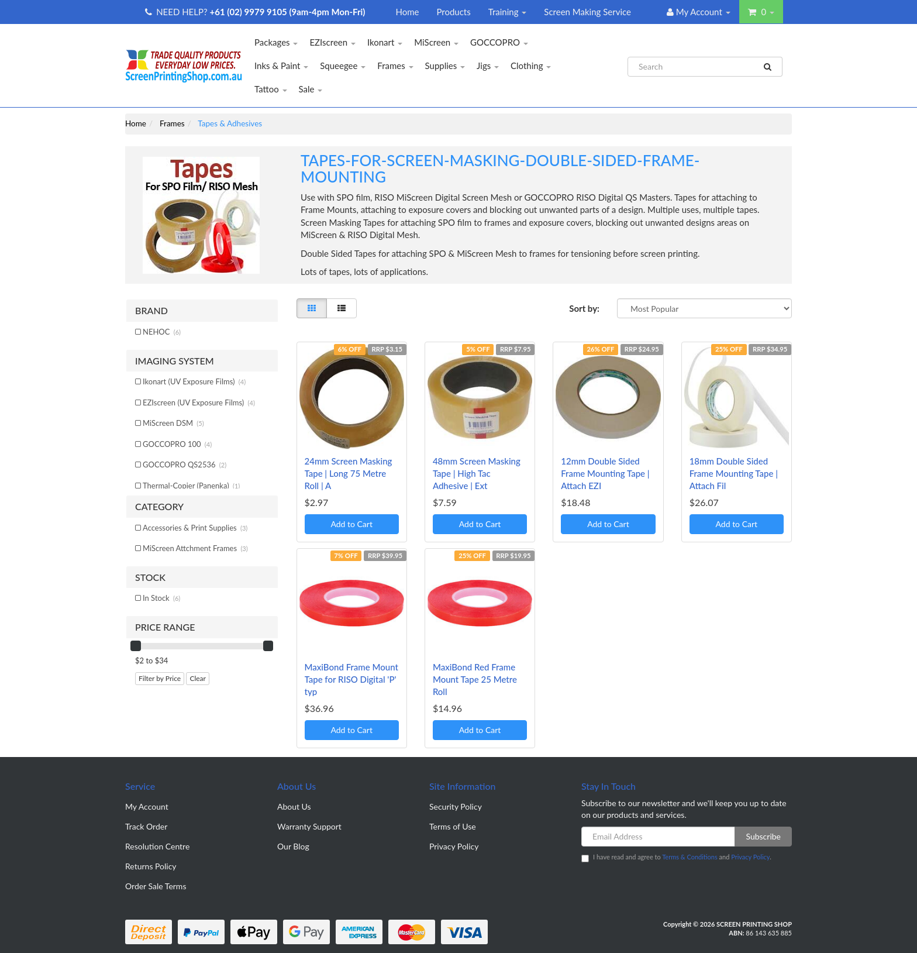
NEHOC (162, 331)
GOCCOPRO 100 (177, 444)
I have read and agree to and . (676, 857)
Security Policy (455, 806)
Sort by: (584, 308)
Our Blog (293, 846)
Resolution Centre (157, 846)
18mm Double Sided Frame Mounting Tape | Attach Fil (734, 473)
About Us (294, 806)
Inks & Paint (281, 65)
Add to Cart (351, 524)
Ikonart (384, 42)
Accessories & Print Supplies (195, 527)
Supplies (445, 65)
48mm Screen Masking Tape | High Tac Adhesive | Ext (476, 473)
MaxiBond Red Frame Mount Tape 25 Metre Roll (475, 679)
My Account (146, 806)
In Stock (161, 598)
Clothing (531, 65)
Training (507, 11)
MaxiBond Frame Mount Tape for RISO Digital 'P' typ (351, 679)
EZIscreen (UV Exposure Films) (199, 402)
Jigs (488, 65)
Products (453, 11)
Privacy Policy (453, 846)
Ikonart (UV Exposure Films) (194, 381)
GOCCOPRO (499, 42)
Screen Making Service (587, 11)
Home (407, 11)
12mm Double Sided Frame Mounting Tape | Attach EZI (605, 473)
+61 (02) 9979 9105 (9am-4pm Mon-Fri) (288, 11)
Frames (395, 65)
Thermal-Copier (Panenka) (191, 485)
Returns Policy (151, 866)
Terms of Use (452, 826)
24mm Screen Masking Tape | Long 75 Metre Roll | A (348, 473)
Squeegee (343, 65)
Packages (276, 42)
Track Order (146, 826)
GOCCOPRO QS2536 (184, 464)
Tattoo (270, 89)
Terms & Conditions (690, 857)
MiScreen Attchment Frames (195, 548)
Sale (311, 89)
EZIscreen (332, 42)
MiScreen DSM (173, 423)
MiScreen (436, 42)
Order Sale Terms (155, 886)
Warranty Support (309, 826)
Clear (197, 678)
